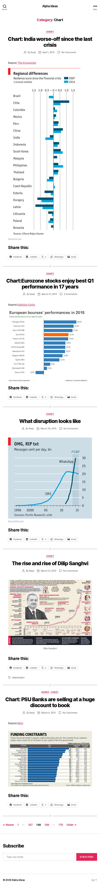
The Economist (27, 63)
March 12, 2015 (48, 570)
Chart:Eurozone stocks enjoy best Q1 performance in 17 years (50, 284)
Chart (50, 31)
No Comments (69, 52)
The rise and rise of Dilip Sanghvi (50, 563)
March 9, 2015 (48, 712)
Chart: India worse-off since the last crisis (50, 42)
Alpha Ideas (50, 6)
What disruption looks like (50, 421)
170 (61, 824)
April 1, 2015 (48, 52)
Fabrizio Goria (26, 305)
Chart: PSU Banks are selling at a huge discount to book (50, 702)
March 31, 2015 (49, 294)
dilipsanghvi (18, 677)
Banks (45, 692)
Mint (20, 723)
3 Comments (70, 294)
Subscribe (87, 856)
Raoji (33, 52)
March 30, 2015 (49, 428)
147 (30, 824)
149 (47, 824)
